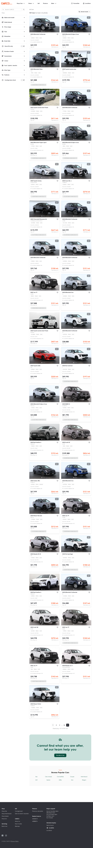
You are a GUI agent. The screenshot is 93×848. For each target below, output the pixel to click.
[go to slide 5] (78, 104)
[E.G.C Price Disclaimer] (33, 47)
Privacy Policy (15, 841)
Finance (45, 3)
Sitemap (17, 826)
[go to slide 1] (41, 104)
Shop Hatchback (6, 813)
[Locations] (87, 3)
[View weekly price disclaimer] (57, 47)
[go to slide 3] (44, 104)
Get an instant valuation (22, 813)
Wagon (84, 780)
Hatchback (84, 776)
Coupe (72, 776)
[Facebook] (2, 835)
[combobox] (12, 9)
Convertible (60, 776)
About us (17, 821)
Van (72, 780)
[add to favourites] (57, 34)
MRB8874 (34, 821)
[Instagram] (6, 835)
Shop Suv (4, 818)
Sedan (48, 780)
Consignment (19, 811)
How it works (18, 824)
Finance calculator (37, 811)
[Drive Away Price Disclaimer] (36, 155)
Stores (31, 3)
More (54, 3)
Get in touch (50, 825)
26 (64, 725)
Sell (39, 3)
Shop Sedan (5, 816)
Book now (4, 826)
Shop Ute (4, 811)
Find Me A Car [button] (60, 755)
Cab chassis (48, 776)
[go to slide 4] (45, 104)
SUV (36, 780)
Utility (60, 780)
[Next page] (67, 725)
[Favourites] (75, 3)
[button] (23, 9)
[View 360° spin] (57, 17)
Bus (36, 776)
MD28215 (35, 818)
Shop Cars (21, 3)
